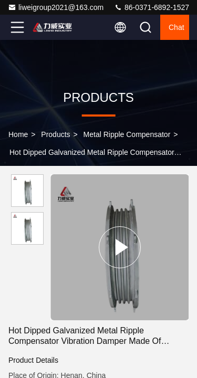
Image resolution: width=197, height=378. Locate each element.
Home (18, 134)
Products (55, 134)
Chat (176, 27)
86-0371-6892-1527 (151, 7)
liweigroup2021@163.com (55, 7)
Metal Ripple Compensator (127, 134)
